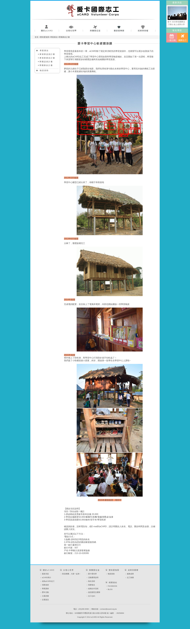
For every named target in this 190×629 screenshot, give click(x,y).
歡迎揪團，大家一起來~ (71, 574)
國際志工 (182, 37)
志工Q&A (91, 596)
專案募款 (44, 50)
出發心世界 (71, 28)
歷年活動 (45, 592)
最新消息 (45, 574)
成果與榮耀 (143, 28)
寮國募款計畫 (46, 65)
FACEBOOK (112, 586)
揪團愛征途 (95, 28)
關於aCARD (47, 28)
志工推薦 (130, 577)
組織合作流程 (93, 589)
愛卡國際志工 (92, 10)
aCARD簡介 (46, 577)
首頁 (36, 37)
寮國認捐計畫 (46, 62)
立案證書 (45, 596)
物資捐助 (44, 70)
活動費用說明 (93, 577)
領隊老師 (45, 585)
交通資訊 (45, 600)
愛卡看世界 (92, 574)
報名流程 (91, 581)
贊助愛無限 (119, 28)
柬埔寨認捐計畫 (47, 54)
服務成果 (130, 574)
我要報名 (91, 585)
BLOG (110, 589)
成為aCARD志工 (48, 581)
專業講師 (45, 589)
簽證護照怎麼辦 (94, 592)
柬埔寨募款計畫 (47, 58)
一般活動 (171, 37)
